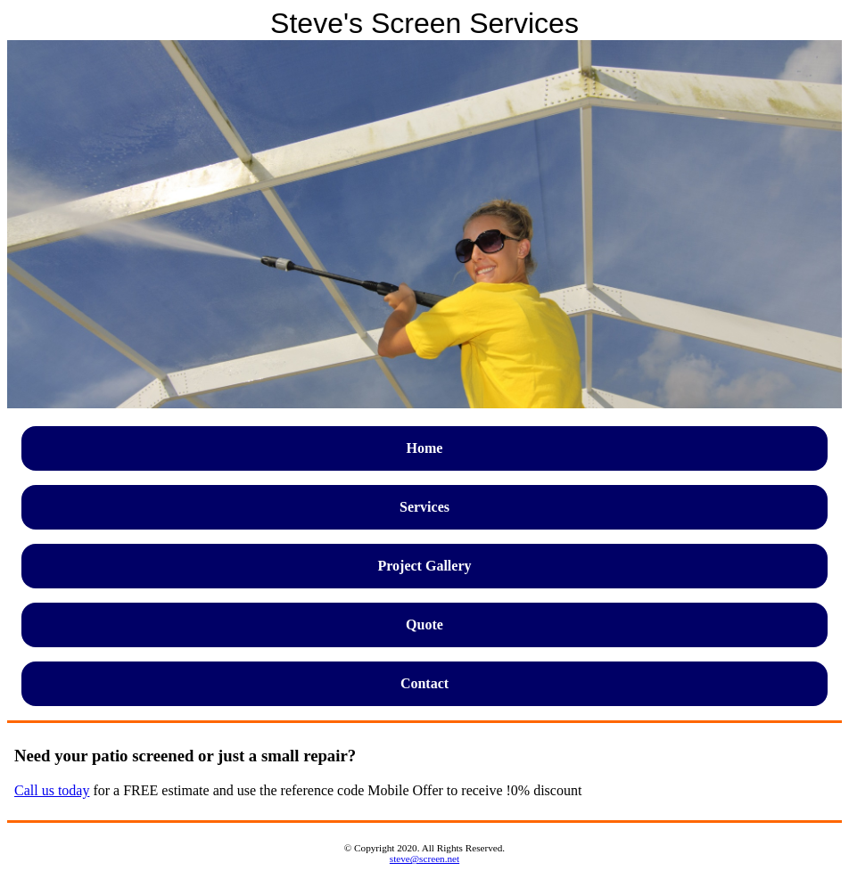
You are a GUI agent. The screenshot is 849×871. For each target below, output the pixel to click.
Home (425, 448)
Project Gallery (425, 565)
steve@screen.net (424, 858)
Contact (424, 683)
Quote (424, 624)
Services (424, 506)
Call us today (51, 790)
